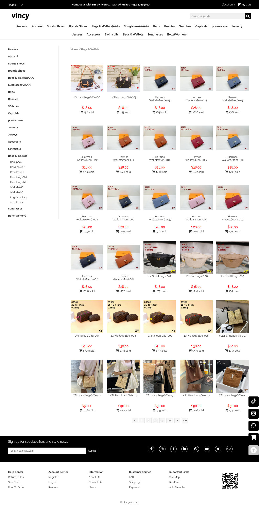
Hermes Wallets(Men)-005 (160, 218)
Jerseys (77, 34)
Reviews (22, 26)
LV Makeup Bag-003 (123, 335)
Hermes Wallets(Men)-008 (233, 158)
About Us (94, 477)
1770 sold (123, 291)
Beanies (169, 26)
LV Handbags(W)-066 (87, 97)
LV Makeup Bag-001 (196, 335)
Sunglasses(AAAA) (136, 26)
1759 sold (87, 231)
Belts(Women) (177, 34)
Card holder (17, 167)
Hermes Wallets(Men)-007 (87, 218)
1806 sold (196, 112)
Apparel (37, 26)
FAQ (131, 477)
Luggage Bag (18, 197)
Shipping (134, 482)
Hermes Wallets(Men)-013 (232, 99)
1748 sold (123, 171)
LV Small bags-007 (160, 276)
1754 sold (232, 350)
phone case (219, 26)
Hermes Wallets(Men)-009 (196, 158)
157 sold (87, 112)
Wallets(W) (16, 187)
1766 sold (86, 291)
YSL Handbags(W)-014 (123, 395)
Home (74, 49)
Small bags (16, 202)
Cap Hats (201, 26)
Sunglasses (155, 34)
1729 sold (87, 350)
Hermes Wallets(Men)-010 (160, 158)
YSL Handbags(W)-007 (232, 335)
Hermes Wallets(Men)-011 (123, 158)
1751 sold (160, 291)
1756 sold (87, 171)
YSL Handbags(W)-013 (160, 395)
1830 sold (159, 112)
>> (170, 420)
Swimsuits (112, 34)
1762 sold (159, 231)
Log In (52, 482)
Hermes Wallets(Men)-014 (196, 99)
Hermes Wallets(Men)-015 (160, 99)
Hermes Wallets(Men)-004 (196, 218)
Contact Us (95, 482)
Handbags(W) (18, 177)
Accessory (94, 34)
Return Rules (16, 477)
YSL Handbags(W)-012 (196, 395)
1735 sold (159, 350)
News (92, 487)
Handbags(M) (18, 182)
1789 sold (232, 231)
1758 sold (232, 291)
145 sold (123, 112)
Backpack (16, 161)
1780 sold (159, 171)
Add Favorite (177, 487)
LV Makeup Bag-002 (160, 335)
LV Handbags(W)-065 (123, 97)
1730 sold (196, 350)
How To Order (16, 487)
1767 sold (123, 231)
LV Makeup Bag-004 (87, 335)
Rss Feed (174, 482)
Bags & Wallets (133, 34)
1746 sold (196, 410)
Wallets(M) (16, 192)
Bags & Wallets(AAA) (106, 26)
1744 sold (196, 291)
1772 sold (196, 171)
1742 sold (123, 410)
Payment (134, 487)
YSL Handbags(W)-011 (232, 395)
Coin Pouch (17, 172)
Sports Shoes (56, 26)
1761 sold (196, 231)
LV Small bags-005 (232, 276)
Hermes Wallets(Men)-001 (123, 278)
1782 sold (232, 112)
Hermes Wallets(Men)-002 (87, 278)
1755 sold (159, 410)
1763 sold (232, 171)
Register (53, 477)
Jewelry (237, 26)
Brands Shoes (78, 26)
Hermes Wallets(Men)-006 (123, 218)
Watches (185, 26)
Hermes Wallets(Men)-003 (232, 218)
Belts (156, 26)
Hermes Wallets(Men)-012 (87, 158)
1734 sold (123, 350)
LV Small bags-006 (196, 276)
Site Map (174, 477)
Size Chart (14, 482)
